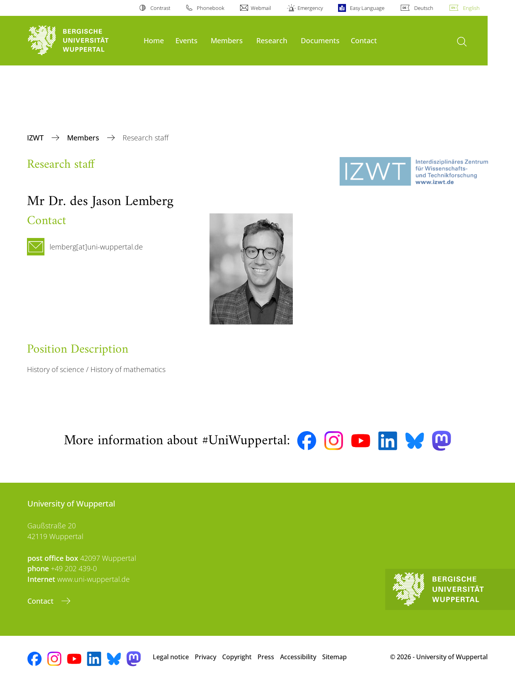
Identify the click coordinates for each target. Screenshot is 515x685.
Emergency (310, 8)
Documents (320, 40)
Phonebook (210, 8)
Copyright (237, 656)
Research (271, 40)
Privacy (205, 656)
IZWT (36, 137)
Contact (364, 40)
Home (154, 40)
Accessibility (298, 656)
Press (266, 656)
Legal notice (171, 656)
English (471, 8)
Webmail (261, 8)
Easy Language (367, 8)
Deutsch (423, 8)
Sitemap (334, 656)
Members (227, 40)
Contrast (160, 8)
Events (186, 40)
